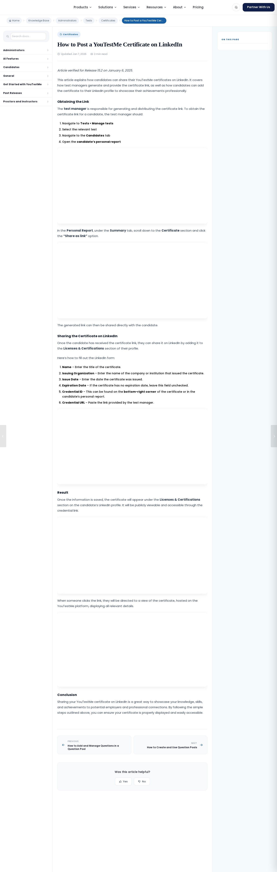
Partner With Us (258, 7)
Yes (123, 781)
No (142, 781)
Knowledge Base (38, 20)
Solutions (107, 7)
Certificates (108, 20)
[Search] (236, 7)
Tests (89, 20)
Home (14, 20)
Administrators (67, 20)
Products (83, 7)
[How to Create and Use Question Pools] (274, 436)
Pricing (198, 7)
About (179, 7)
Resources (157, 7)
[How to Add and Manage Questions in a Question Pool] (3, 436)
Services (131, 7)
